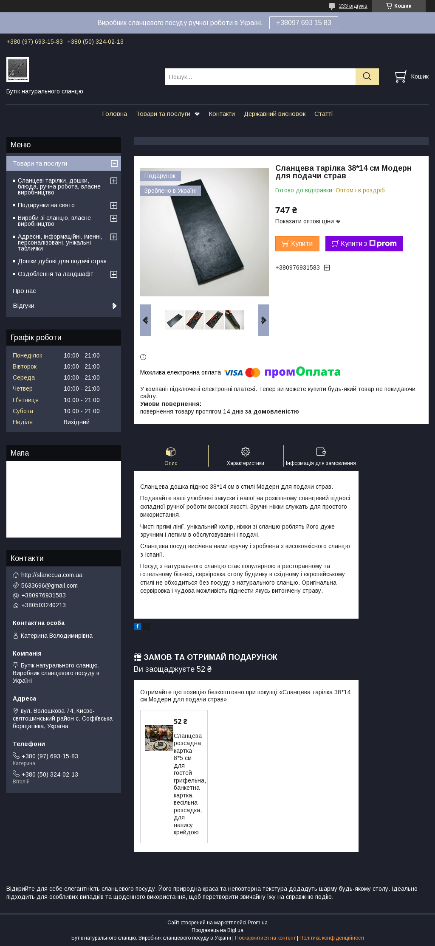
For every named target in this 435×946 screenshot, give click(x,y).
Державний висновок (274, 113)
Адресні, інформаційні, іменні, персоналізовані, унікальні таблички (60, 242)
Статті (323, 113)
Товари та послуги (163, 113)
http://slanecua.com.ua (51, 575)
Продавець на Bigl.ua (217, 930)
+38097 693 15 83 (303, 22)
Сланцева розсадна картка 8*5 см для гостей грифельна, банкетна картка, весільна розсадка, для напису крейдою (190, 784)
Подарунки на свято (46, 205)
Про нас (24, 290)
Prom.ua (258, 923)
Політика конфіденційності (331, 938)
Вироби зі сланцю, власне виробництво (54, 220)
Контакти (222, 113)
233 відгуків (353, 6)
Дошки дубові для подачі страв (62, 261)
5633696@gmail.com (49, 585)
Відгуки (23, 305)
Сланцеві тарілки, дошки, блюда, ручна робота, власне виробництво (59, 186)
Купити (302, 243)
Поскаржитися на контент (265, 938)
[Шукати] (367, 76)
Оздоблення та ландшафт (55, 273)
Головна (114, 113)
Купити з (369, 244)
